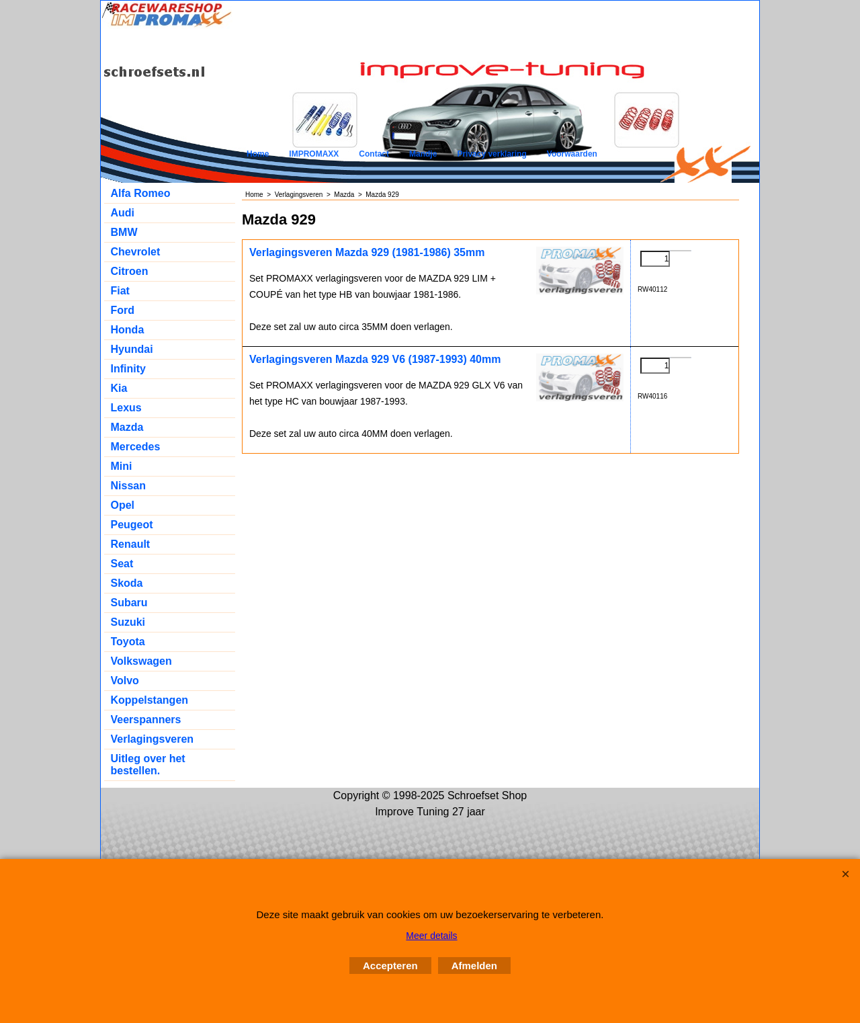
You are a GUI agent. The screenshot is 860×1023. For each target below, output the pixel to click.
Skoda (127, 583)
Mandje (423, 154)
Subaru (129, 602)
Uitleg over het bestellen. (148, 764)
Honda (127, 329)
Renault (130, 544)
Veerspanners (146, 719)
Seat (122, 563)
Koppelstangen (150, 700)
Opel (123, 505)
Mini (121, 466)
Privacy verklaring (491, 154)
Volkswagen (141, 661)
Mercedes (136, 446)
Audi (123, 212)
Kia (119, 388)
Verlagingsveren (152, 739)
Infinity (128, 368)
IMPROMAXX (314, 154)
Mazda (127, 427)
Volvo (125, 680)
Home (258, 154)
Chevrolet (136, 251)
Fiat (120, 290)
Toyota (128, 641)
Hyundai (132, 349)
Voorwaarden (572, 154)
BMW (124, 232)
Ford (123, 310)
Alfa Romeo (141, 193)
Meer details (431, 935)
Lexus (126, 407)
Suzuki (128, 622)
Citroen (129, 271)
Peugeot (132, 524)
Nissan (128, 485)
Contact (374, 154)
